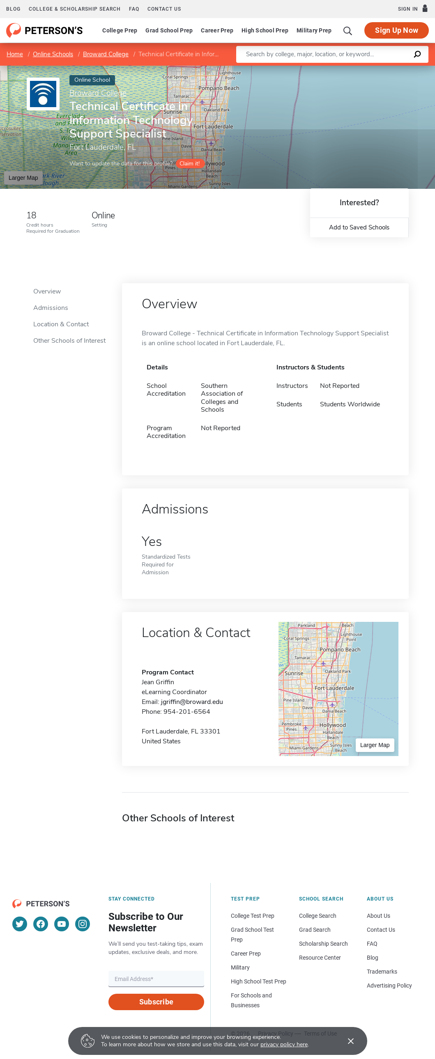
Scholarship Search (323, 943)
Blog (13, 9)
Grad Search (315, 929)
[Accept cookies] (345, 1041)
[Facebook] (40, 924)
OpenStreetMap (379, 70)
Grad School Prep (169, 30)
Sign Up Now (396, 30)
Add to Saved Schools (359, 227)
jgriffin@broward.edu (192, 701)
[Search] (348, 30)
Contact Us (381, 929)
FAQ (134, 9)
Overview (47, 291)
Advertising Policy (389, 985)
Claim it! (190, 163)
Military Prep (314, 30)
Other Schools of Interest (69, 340)
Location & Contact (61, 324)
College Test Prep (252, 915)
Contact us (164, 9)
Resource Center (320, 957)
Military (240, 967)
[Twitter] (19, 924)
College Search (317, 915)
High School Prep (265, 30)
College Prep (119, 30)
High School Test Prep (258, 981)
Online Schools (53, 54)
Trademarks (382, 971)
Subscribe (156, 1001)
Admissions (50, 307)
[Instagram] (82, 924)
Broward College (106, 54)
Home (15, 54)
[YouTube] (61, 924)
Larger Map (23, 177)
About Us (378, 915)
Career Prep (217, 30)
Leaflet (339, 70)
